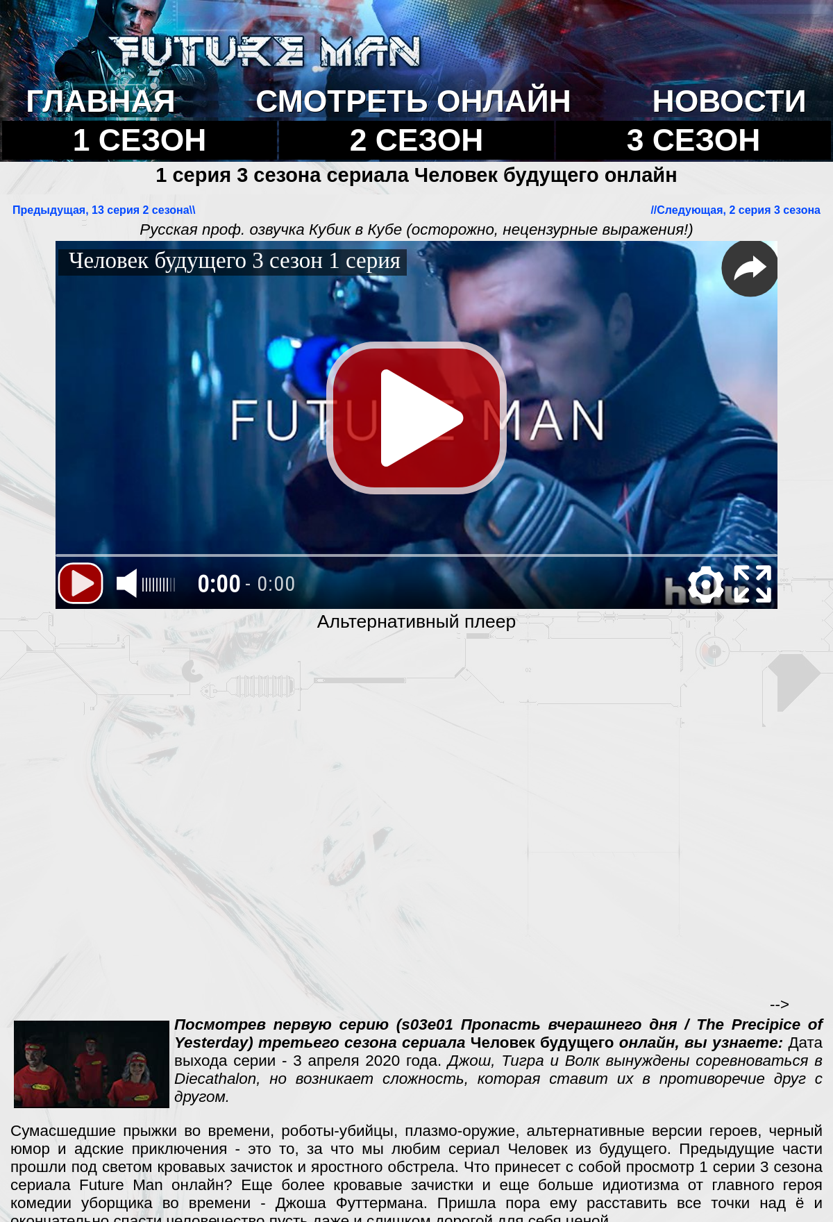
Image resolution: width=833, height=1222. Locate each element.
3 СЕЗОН (694, 140)
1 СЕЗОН (140, 140)
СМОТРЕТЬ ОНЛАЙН (413, 101)
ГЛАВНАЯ (100, 101)
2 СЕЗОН (417, 140)
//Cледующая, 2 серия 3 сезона (735, 210)
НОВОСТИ (730, 101)
